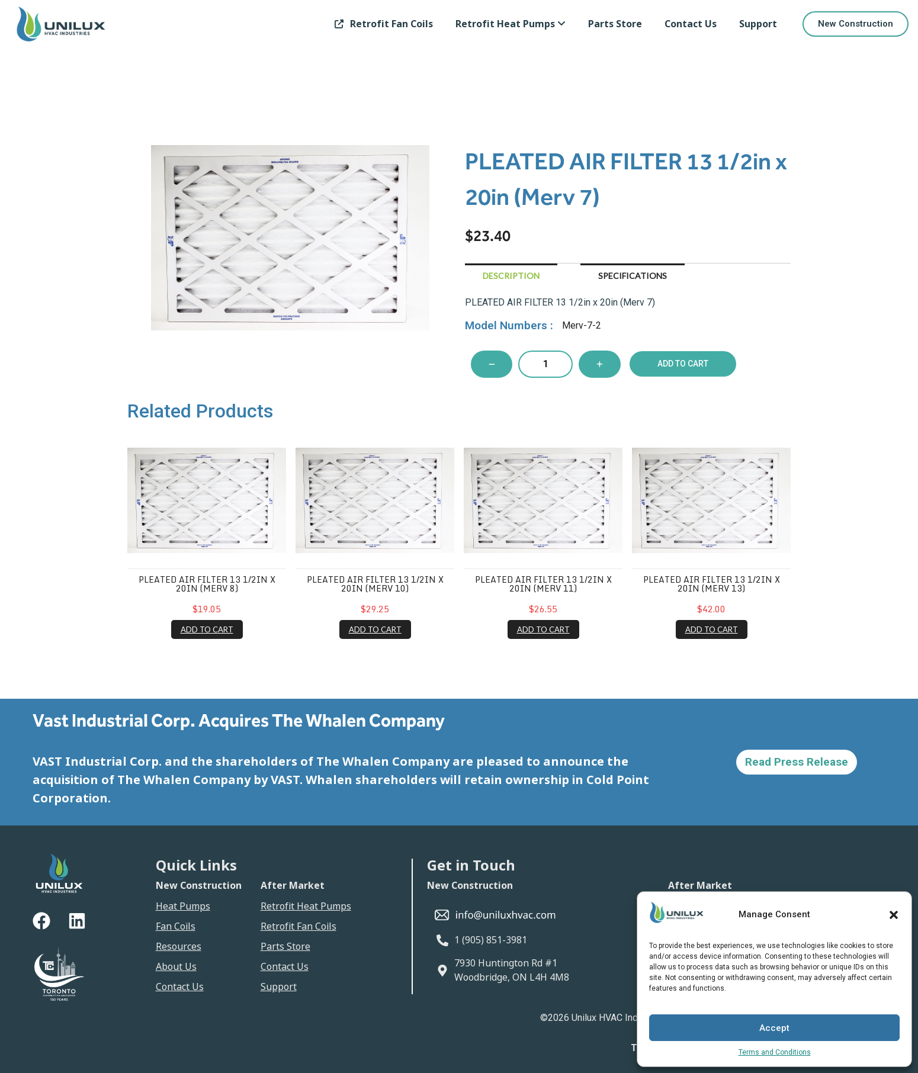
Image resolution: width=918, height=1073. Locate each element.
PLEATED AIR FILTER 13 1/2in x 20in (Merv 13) (711, 584)
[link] (510, 24)
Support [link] (758, 24)
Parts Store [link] (615, 24)
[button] (894, 915)
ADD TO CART (207, 629)
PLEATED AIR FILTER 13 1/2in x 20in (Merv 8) (207, 584)
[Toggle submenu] (561, 24)
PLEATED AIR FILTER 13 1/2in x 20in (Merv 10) (375, 584)
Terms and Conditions (775, 1052)
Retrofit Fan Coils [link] (381, 24)
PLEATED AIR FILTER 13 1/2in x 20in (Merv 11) (543, 584)
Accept (774, 1028)
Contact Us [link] (691, 24)
